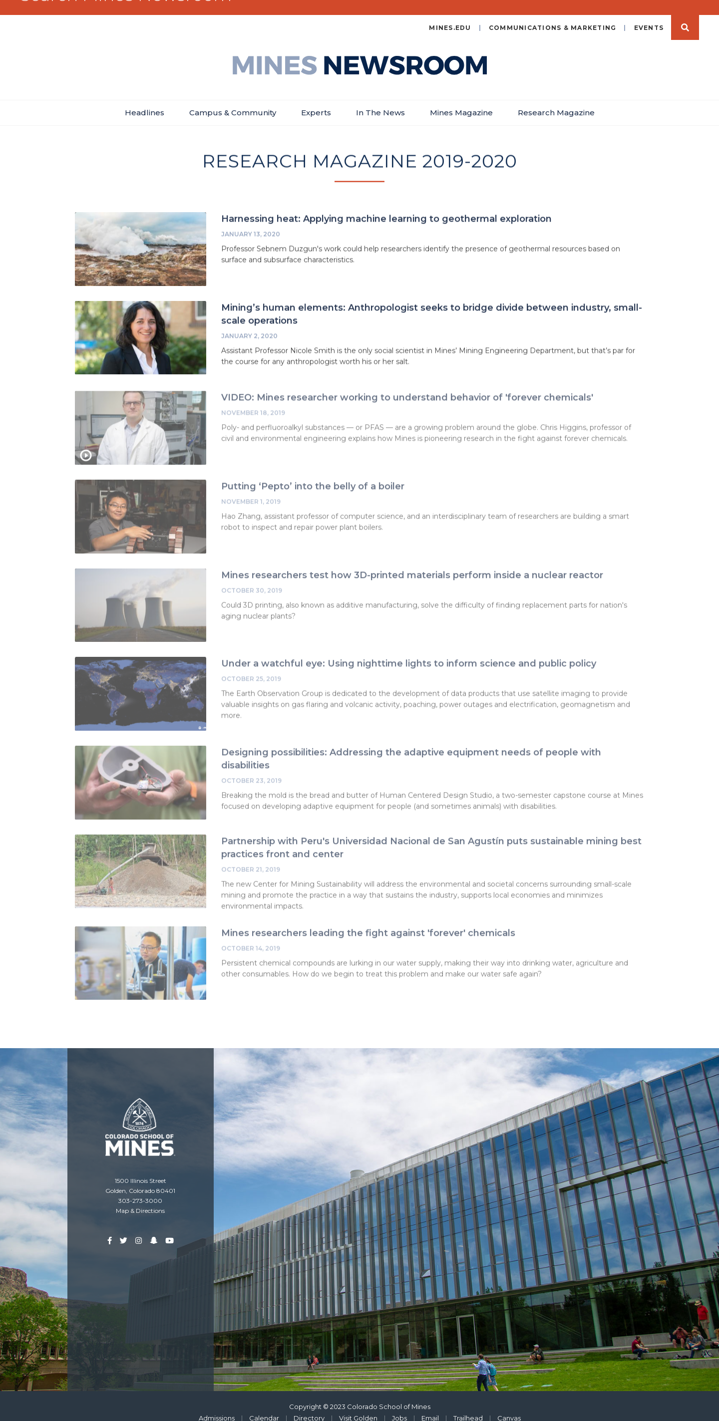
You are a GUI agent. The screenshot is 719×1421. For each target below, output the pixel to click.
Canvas (509, 1405)
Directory (309, 1405)
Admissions (217, 1405)
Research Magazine (556, 99)
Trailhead (468, 1405)
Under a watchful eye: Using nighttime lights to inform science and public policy (408, 653)
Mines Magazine (461, 99)
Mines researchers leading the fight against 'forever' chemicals (368, 922)
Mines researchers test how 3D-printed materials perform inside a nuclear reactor (412, 565)
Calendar (264, 1405)
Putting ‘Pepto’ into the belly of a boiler (312, 476)
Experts (316, 99)
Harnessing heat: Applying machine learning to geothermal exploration (386, 206)
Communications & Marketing (553, 14)
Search (685, 14)
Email (430, 1405)
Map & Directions (140, 1197)
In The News (380, 99)
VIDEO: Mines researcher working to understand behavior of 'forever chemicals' (407, 387)
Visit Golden (358, 1405)
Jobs (399, 1405)
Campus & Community (232, 99)
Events (649, 14)
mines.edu (450, 14)
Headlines (144, 99)
